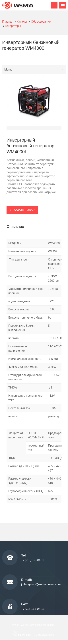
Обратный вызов (54, 5)
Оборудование (41, 21)
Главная (7, 21)
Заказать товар (22, 209)
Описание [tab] (15, 226)
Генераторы (13, 25)
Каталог (22, 21)
